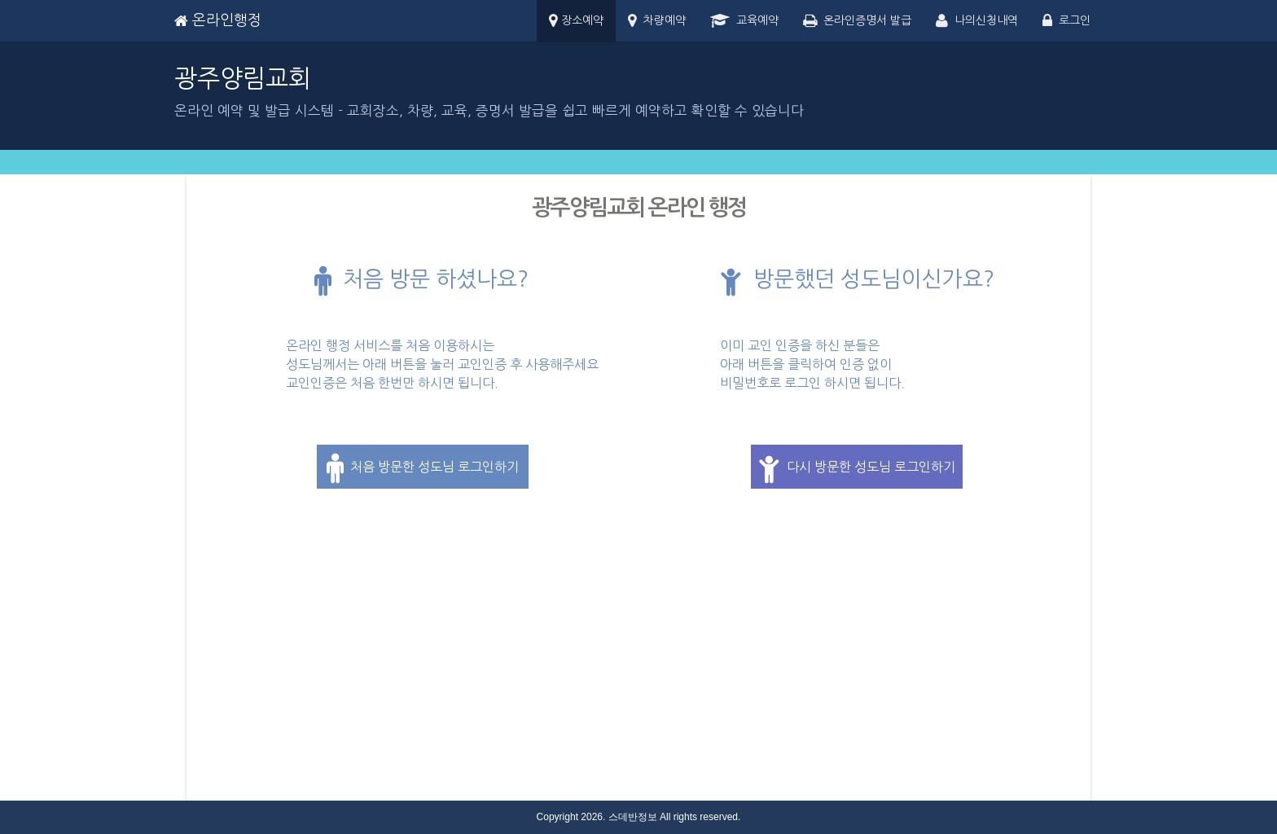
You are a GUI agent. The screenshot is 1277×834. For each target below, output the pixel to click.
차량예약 (657, 21)
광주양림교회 (242, 78)
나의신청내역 (977, 21)
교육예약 (744, 21)
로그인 (1066, 21)
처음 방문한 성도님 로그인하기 (423, 468)
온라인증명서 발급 (857, 21)
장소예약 (576, 21)
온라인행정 (217, 21)
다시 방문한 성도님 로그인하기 (856, 468)
